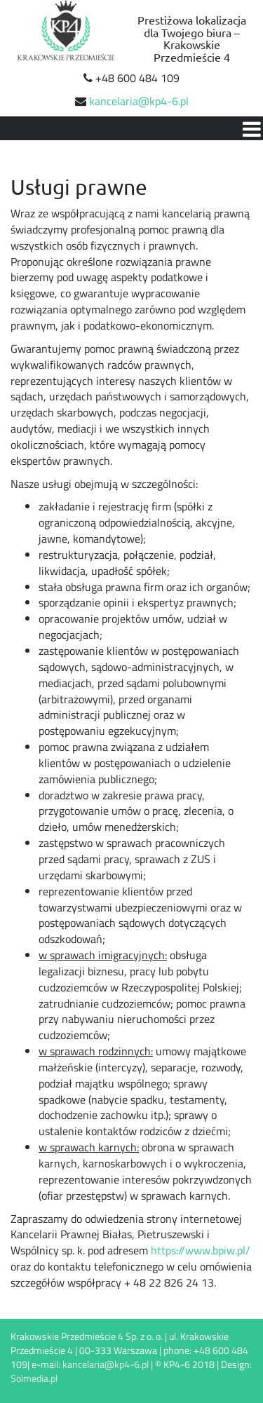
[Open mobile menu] (251, 128)
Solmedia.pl (34, 1378)
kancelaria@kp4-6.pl (139, 101)
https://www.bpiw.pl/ (200, 1250)
